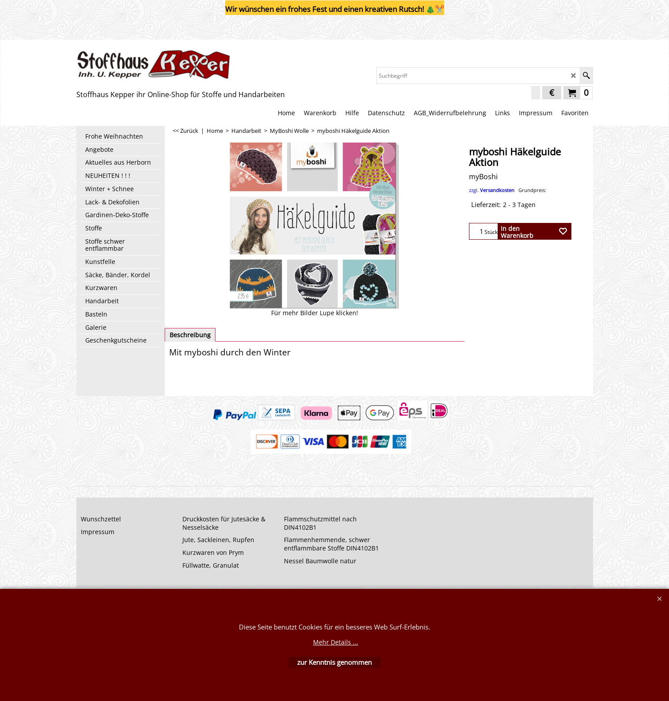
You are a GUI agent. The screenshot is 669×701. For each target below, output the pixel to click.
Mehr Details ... (335, 642)
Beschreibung (190, 335)
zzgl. (507, 190)
